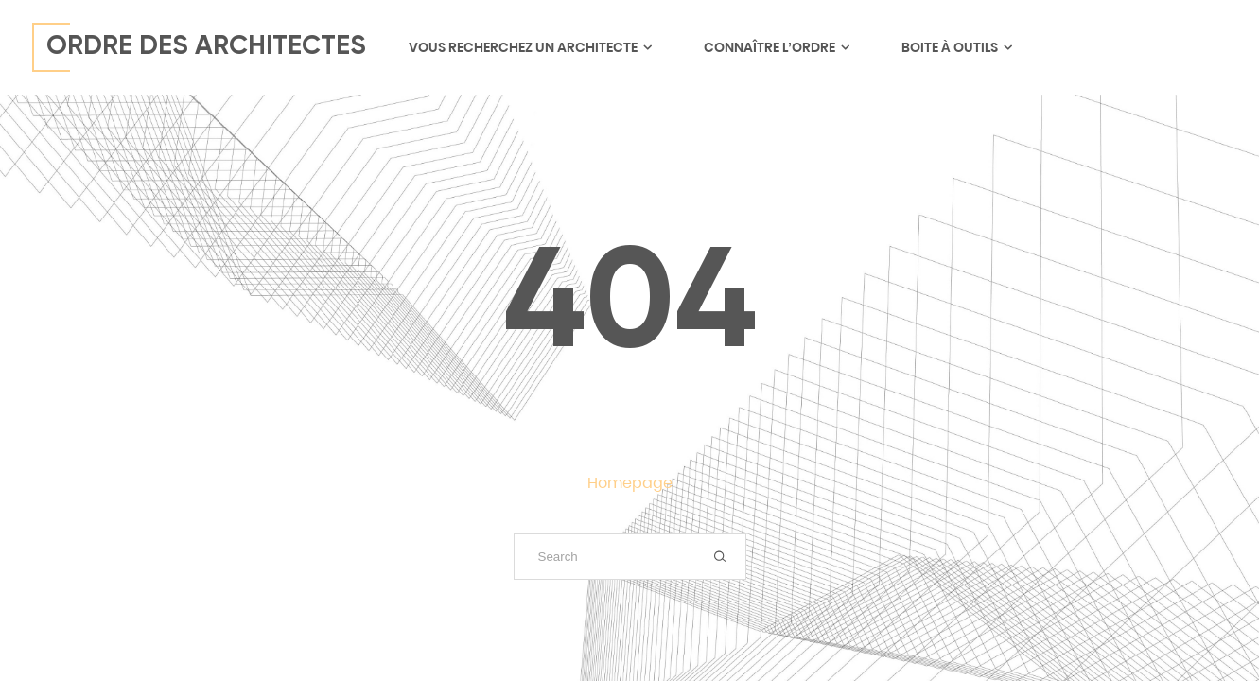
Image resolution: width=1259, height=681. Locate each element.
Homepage (630, 483)
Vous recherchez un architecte (530, 47)
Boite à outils (956, 47)
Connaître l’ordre (776, 47)
